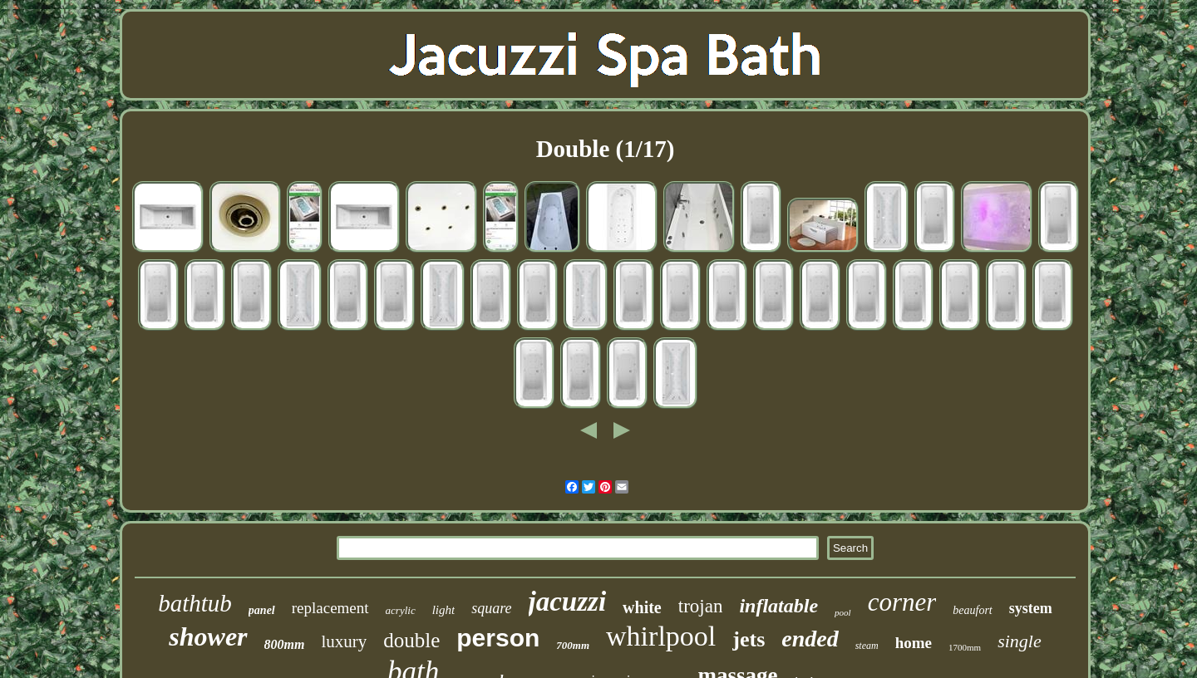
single (1020, 641)
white (642, 607)
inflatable (778, 606)
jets (748, 639)
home (913, 642)
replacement (330, 608)
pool (843, 612)
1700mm (964, 647)
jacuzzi (568, 602)
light (444, 610)
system (1030, 608)
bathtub (195, 603)
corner (902, 602)
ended (809, 638)
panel (262, 610)
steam (867, 645)
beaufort (972, 610)
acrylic (401, 610)
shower (208, 636)
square (491, 608)
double (411, 640)
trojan (700, 606)
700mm (572, 645)
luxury (344, 641)
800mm (284, 644)
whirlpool (661, 636)
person (497, 637)
